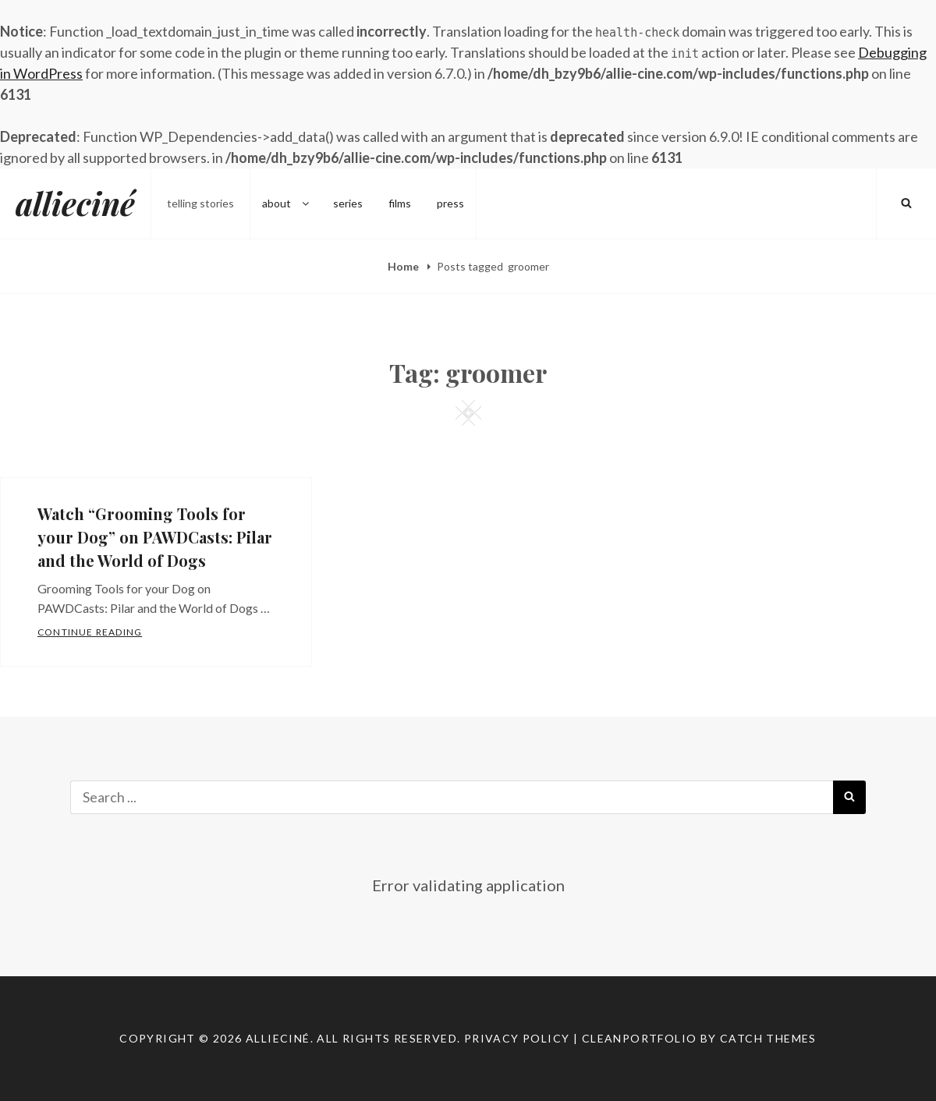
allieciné (75, 203)
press (450, 203)
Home (404, 266)
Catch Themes (768, 1038)
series (348, 203)
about (286, 203)
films (399, 203)
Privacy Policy (517, 1038)
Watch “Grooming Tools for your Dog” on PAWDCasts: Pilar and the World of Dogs (154, 537)
